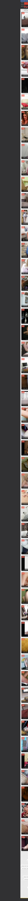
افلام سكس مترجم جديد (8, 879)
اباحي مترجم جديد (11, 863)
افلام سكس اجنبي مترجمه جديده (20, 873)
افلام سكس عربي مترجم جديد (20, 879)
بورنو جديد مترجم (11, 887)
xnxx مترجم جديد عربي (13, 857)
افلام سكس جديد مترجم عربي (20, 876)
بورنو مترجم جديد (23, 890)
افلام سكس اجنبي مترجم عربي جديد (19, 871)
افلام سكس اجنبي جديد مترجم (20, 868)
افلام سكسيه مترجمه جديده (21, 887)
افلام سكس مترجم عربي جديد (20, 882)
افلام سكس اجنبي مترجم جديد (7, 868)
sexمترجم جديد (23, 854)
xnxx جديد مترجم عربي (14, 854)
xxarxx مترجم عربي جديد (21, 863)
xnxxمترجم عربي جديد (11, 860)
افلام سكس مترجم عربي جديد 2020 (19, 884)
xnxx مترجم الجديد (22, 857)
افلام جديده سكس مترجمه (21, 865)
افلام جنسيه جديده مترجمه (6, 865)
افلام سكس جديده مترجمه (8, 876)
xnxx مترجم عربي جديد (22, 860)
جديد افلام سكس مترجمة (13, 890)
